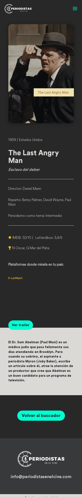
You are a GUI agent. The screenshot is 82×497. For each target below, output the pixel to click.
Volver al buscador (41, 415)
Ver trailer (21, 325)
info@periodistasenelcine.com (41, 477)
